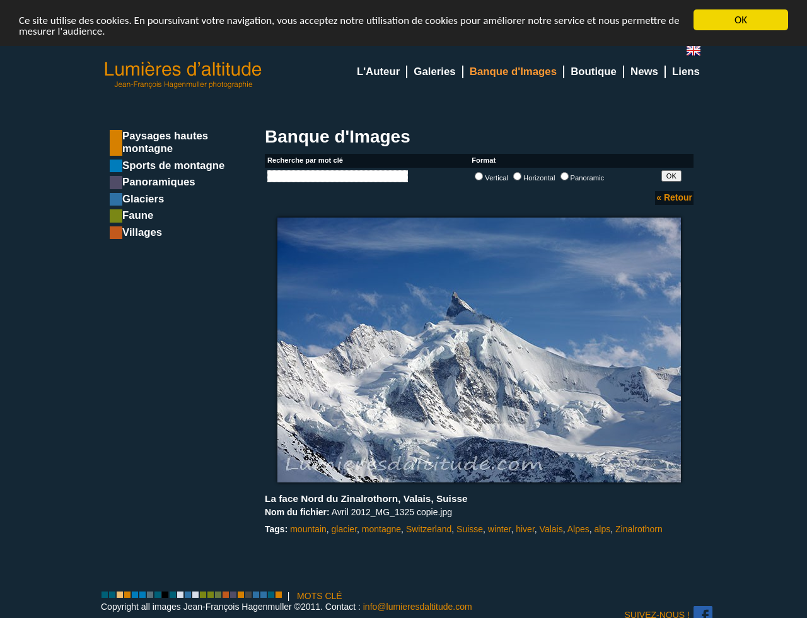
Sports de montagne (173, 166)
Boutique (594, 72)
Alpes (578, 529)
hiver (525, 529)
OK (740, 19)
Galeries (434, 72)
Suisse (469, 529)
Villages (142, 232)
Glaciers (143, 199)
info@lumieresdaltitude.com (417, 607)
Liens (686, 72)
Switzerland (428, 529)
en (698, 53)
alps (603, 529)
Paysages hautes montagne (165, 142)
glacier (344, 529)
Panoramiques (158, 182)
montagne (381, 529)
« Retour (674, 197)
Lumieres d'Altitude (183, 75)
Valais (551, 529)
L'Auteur (378, 72)
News (644, 72)
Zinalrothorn (639, 529)
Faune (137, 215)
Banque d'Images (513, 72)
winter (499, 529)
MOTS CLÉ (319, 596)
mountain (308, 529)
